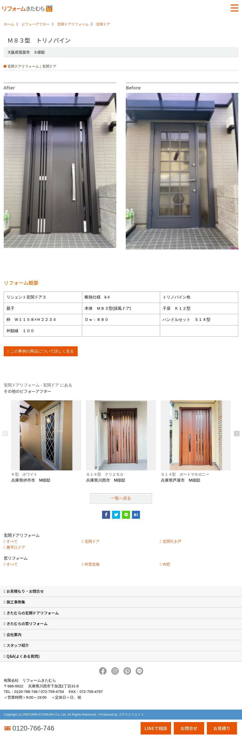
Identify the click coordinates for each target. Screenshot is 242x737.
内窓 (166, 564)
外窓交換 (92, 564)
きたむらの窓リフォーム (27, 623)
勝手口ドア (15, 547)
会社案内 (13, 634)
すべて (12, 541)
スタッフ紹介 (17, 645)
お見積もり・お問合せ (25, 591)
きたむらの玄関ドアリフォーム (32, 612)
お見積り (221, 728)
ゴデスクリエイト (131, 714)
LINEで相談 (155, 728)
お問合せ (189, 728)
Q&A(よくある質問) (23, 656)
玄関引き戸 (172, 541)
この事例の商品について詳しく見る (42, 351)
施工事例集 (15, 601)
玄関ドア (92, 541)
